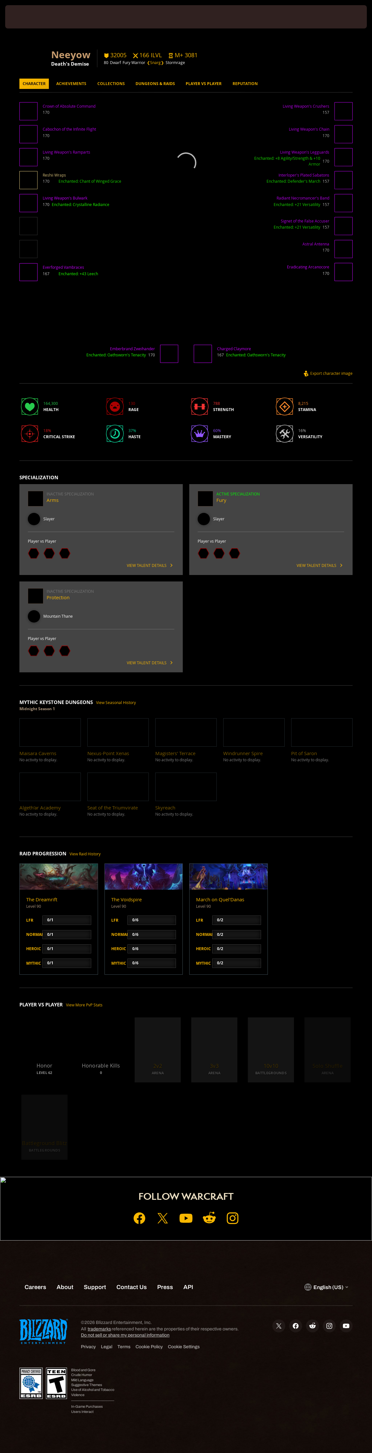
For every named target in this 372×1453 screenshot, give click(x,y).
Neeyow (71, 54)
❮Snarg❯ (155, 62)
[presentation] (24, 16)
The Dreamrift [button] (41, 899)
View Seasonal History (116, 702)
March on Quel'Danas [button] (220, 899)
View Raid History (85, 854)
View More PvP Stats (84, 1005)
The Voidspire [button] (126, 899)
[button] (183, 55)
